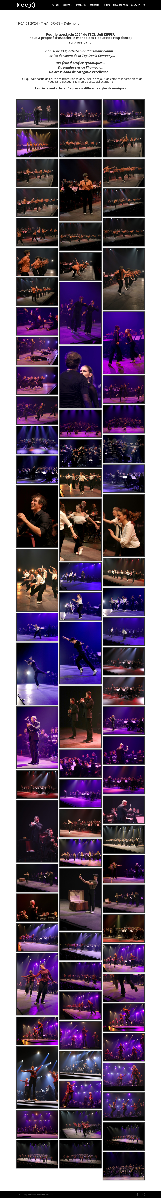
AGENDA (55, 5)
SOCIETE (66, 5)
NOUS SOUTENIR (120, 5)
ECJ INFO (106, 5)
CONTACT (135, 5)
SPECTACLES (81, 5)
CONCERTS (94, 5)
